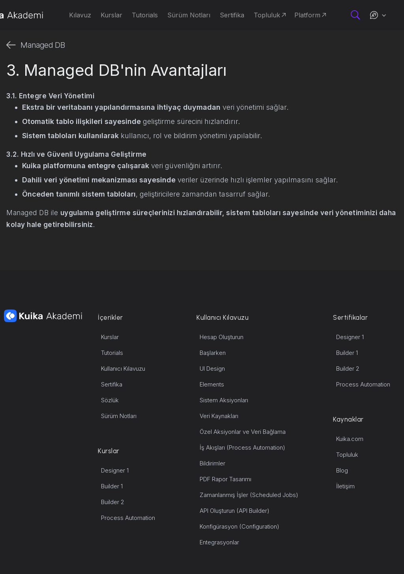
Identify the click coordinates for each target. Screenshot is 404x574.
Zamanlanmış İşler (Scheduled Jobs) (249, 495)
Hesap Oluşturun (221, 337)
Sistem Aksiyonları (224, 400)
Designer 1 (115, 470)
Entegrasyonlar (219, 542)
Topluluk (347, 454)
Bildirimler (212, 463)
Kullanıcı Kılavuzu (123, 368)
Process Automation (128, 517)
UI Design (212, 368)
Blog (342, 470)
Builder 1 (112, 486)
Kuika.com (349, 439)
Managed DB (43, 45)
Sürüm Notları (119, 416)
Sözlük (110, 400)
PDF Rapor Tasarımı (225, 479)
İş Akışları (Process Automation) (242, 447)
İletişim (345, 486)
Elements (212, 384)
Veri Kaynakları (219, 416)
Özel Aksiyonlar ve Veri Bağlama (243, 431)
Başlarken (213, 352)
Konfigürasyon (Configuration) (239, 526)
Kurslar (110, 337)
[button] (378, 15)
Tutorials (112, 352)
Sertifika (111, 384)
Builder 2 (112, 502)
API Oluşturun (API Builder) (234, 510)
